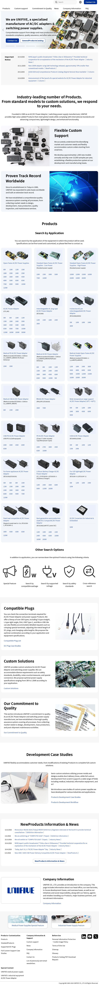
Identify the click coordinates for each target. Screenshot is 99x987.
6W (4, 271)
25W (22, 275)
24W (16, 275)
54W (16, 327)
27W (44, 449)
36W (10, 278)
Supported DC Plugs (8, 948)
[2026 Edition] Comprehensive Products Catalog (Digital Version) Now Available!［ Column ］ (61, 75)
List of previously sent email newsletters (37, 963)
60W (16, 282)
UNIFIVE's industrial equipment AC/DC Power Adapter (12, 978)
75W (4, 286)
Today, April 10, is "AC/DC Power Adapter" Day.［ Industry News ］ (38, 851)
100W (23, 286)
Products (6, 10)
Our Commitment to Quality (15, 734)
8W (44, 369)
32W (71, 488)
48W (4, 282)
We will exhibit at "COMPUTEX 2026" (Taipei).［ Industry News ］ (38, 841)
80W (10, 286)
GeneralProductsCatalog (32, 42)
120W (5, 289)
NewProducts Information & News (49, 863)
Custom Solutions (11, 690)
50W (10, 282)
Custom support (21, 10)
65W (22, 282)
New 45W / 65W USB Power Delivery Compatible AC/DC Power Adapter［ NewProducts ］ (47, 855)
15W (22, 271)
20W (10, 275)
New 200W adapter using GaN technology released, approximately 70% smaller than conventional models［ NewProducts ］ (58, 68)
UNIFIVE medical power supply (12, 973)
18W (4, 275)
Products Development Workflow (64, 804)
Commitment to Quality (42, 10)
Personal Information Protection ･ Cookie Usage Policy (64, 942)
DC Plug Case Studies (12, 647)
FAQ (87, 10)
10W (10, 271)
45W (22, 278)
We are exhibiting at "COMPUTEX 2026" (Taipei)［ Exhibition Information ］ (42, 838)
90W (16, 286)
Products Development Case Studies (66, 799)
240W (78, 280)
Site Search (55, 4)
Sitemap (55, 951)
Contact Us (90, 4)
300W (84, 280)
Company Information (72, 10)
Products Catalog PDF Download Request (64, 960)
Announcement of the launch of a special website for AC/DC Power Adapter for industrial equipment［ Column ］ (60, 81)
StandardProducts (7, 945)
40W (16, 278)
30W (4, 278)
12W (16, 271)
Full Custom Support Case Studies (10, 953)
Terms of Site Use (58, 947)
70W (16, 330)
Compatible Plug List (12, 642)
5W (4, 319)
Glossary (55, 955)
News (56, 10)
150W (84, 276)
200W (72, 280)
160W (90, 276)
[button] (10, 48)
